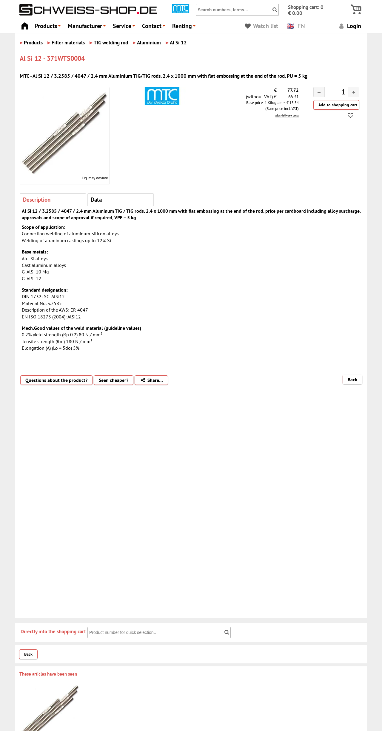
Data (96, 199)
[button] (353, 92)
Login (349, 25)
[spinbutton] (331, 93)
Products (48, 27)
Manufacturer (87, 27)
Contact (154, 27)
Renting (184, 27)
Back (352, 379)
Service (125, 27)
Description (36, 199)
